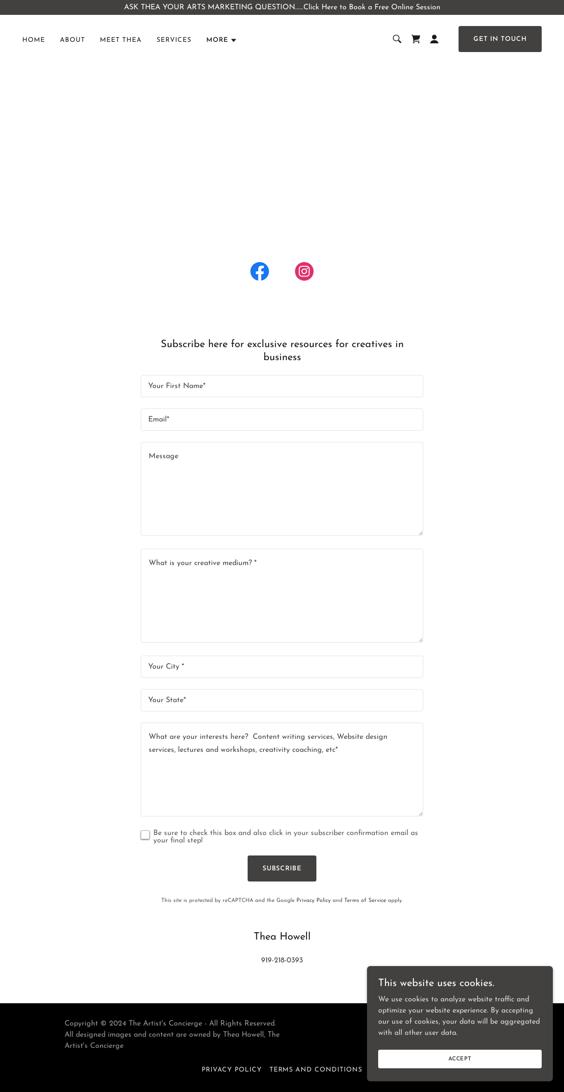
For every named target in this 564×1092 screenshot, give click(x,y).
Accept (460, 1058)
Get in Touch (500, 39)
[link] (416, 39)
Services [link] (174, 40)
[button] (221, 40)
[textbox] (282, 386)
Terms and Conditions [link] (316, 1069)
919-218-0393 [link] (282, 960)
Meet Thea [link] (121, 40)
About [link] (72, 40)
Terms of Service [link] (365, 900)
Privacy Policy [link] (313, 900)
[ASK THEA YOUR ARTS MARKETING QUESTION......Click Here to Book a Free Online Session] (282, 7)
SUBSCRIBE (282, 868)
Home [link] (33, 40)
